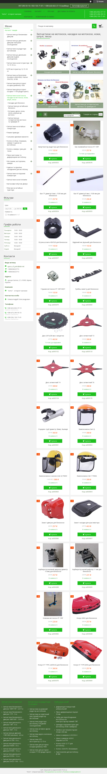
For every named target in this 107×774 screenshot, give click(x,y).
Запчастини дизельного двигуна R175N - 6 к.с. (12, 739)
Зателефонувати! (79, 6)
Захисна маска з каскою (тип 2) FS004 (53, 476)
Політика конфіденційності (72, 772)
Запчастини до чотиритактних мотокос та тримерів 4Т (17, 120)
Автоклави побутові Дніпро (17, 184)
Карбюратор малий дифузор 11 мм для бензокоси (86, 570)
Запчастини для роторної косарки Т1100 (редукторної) (17, 90)
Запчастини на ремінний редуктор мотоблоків (38, 710)
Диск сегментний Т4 (53, 382)
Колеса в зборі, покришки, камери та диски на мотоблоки (17, 143)
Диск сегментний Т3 (86, 336)
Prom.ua (64, 770)
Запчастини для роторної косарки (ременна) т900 (16, 84)
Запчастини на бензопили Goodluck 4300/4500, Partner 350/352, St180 (17, 77)
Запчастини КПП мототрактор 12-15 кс (38, 740)
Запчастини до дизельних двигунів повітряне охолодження (16, 43)
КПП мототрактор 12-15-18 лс (17, 70)
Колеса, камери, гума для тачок (16, 150)
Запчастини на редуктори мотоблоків (16, 50)
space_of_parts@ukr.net (16, 266)
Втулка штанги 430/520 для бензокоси (53, 242)
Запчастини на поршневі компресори (16, 174)
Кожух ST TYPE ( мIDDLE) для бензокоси (53, 665)
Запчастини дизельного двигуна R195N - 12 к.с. (12, 755)
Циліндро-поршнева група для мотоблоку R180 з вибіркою (67, 726)
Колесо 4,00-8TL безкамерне (67, 749)
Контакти (28, 17)
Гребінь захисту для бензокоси (86, 289)
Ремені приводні (13, 133)
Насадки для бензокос (16, 103)
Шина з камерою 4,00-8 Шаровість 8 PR (64, 739)
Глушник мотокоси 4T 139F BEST (53, 289)
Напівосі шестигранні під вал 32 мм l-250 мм (66, 731)
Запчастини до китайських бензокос (18, 107)
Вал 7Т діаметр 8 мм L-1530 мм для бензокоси (53, 195)
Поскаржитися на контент (53, 772)
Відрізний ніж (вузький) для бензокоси (87, 242)
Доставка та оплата (66, 11)
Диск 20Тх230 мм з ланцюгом (53, 336)
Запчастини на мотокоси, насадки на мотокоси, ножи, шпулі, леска (17, 98)
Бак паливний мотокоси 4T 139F (87, 147)
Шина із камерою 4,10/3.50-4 (66, 735)
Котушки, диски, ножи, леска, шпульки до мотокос (16, 113)
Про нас (50, 11)
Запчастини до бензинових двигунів (17, 35)
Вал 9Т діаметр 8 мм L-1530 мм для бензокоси (87, 195)
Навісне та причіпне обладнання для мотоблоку (17, 168)
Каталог (38, 11)
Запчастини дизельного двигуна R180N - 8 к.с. (12, 744)
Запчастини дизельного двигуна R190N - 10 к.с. (12, 750)
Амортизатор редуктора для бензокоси (53, 147)
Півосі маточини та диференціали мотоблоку (16, 156)
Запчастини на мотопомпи (17, 180)
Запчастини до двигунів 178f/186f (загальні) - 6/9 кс (13, 734)
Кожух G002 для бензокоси (87, 618)
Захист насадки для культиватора (86, 523)
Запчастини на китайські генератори (16, 127)
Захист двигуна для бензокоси (53, 523)
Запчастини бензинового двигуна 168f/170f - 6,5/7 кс (13, 708)
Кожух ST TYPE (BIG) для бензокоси (86, 665)
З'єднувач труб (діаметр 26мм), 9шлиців (53, 429)
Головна (27, 11)
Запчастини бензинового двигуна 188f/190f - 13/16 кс (13, 718)
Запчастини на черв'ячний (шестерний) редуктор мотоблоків (39, 716)
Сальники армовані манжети (17, 137)
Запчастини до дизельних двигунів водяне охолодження (16, 57)
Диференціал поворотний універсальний (65, 708)
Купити (54, 158)
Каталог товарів (11, 30)
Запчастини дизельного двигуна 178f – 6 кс (12, 723)
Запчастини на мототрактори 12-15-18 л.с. (18, 64)
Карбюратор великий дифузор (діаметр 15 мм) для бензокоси (53, 570)
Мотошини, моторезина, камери (16, 162)
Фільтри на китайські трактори (15, 189)
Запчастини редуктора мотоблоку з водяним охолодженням (38, 723)
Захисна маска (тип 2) (87, 429)
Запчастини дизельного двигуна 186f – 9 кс (12, 729)
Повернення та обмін (45, 17)
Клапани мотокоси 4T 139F (53, 618)
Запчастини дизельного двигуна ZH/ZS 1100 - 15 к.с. (13, 760)
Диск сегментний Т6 (86, 382)
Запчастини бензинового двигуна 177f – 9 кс (12, 713)
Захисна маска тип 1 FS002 (87, 476)
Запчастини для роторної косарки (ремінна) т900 (39, 746)
